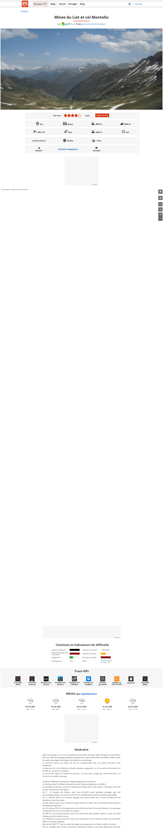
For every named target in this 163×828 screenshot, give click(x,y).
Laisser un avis (102, 115)
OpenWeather (88, 693)
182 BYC (103, 660)
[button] (160, 192)
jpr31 (66, 24)
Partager (72, 4)
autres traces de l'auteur (93, 24)
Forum (62, 4)
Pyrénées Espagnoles (68, 149)
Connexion (138, 4)
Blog (53, 4)
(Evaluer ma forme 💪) (106, 661)
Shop (82, 4)
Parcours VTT (40, 4)
